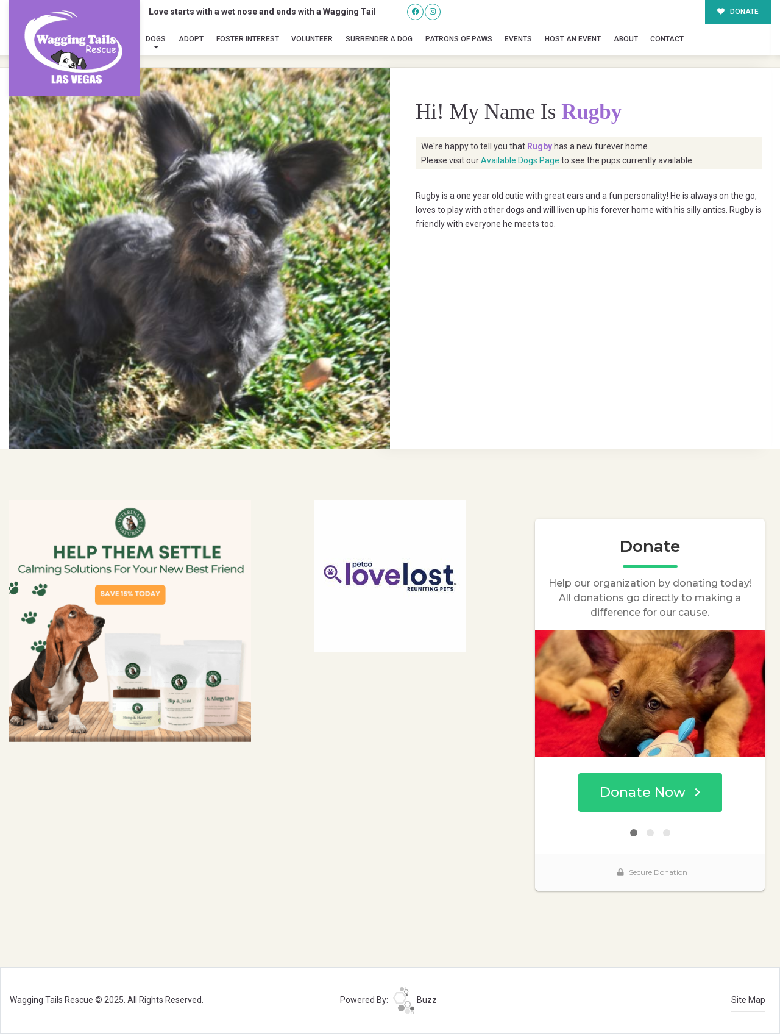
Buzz (415, 1000)
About (626, 39)
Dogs (156, 39)
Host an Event (573, 39)
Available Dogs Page (520, 160)
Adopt (191, 39)
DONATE (738, 11)
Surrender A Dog (379, 39)
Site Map (748, 1000)
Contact (667, 39)
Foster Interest (247, 39)
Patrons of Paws (458, 39)
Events (518, 39)
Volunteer (312, 39)
